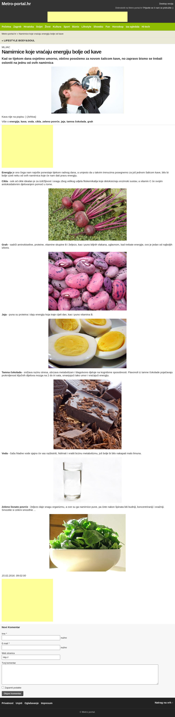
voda (31, 121)
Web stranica (8, 653)
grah (90, 121)
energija (14, 121)
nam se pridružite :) (164, 8)
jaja (63, 121)
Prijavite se (148, 8)
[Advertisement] (87, 17)
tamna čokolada (76, 121)
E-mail (6, 643)
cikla (38, 121)
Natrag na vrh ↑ (164, 702)
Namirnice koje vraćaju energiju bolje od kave (41, 33)
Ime (4, 633)
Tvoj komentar (9, 663)
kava (23, 121)
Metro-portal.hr (16, 3)
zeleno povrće (50, 121)
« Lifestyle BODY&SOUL (18, 40)
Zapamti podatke (11, 687)
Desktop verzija (166, 4)
